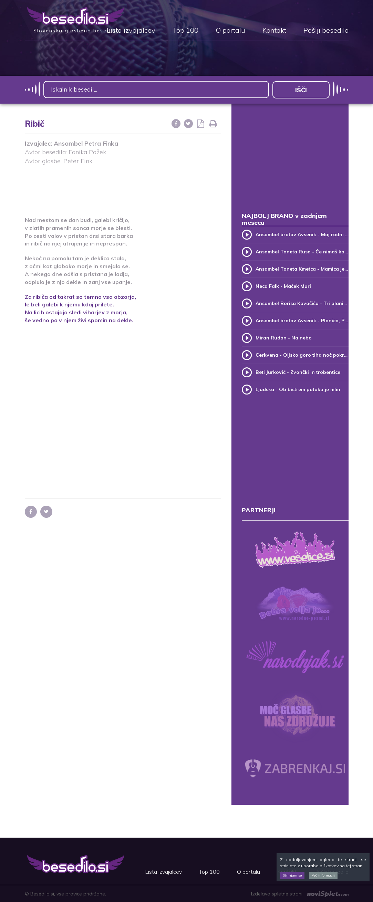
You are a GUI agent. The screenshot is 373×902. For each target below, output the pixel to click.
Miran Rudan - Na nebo (284, 337)
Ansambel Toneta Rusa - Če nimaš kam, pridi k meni (302, 251)
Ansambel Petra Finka (86, 143)
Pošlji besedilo (326, 30)
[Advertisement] (150, 189)
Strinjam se (292, 875)
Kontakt (274, 30)
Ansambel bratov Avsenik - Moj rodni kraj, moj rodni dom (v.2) (302, 234)
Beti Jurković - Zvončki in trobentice (298, 372)
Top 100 (185, 30)
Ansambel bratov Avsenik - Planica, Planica (302, 320)
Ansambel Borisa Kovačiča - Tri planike (302, 303)
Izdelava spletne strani (300, 893)
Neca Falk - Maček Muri (283, 286)
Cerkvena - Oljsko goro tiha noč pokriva (302, 355)
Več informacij (323, 875)
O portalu (230, 30)
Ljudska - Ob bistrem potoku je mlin (298, 389)
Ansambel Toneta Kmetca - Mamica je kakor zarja (302, 268)
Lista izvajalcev (131, 30)
